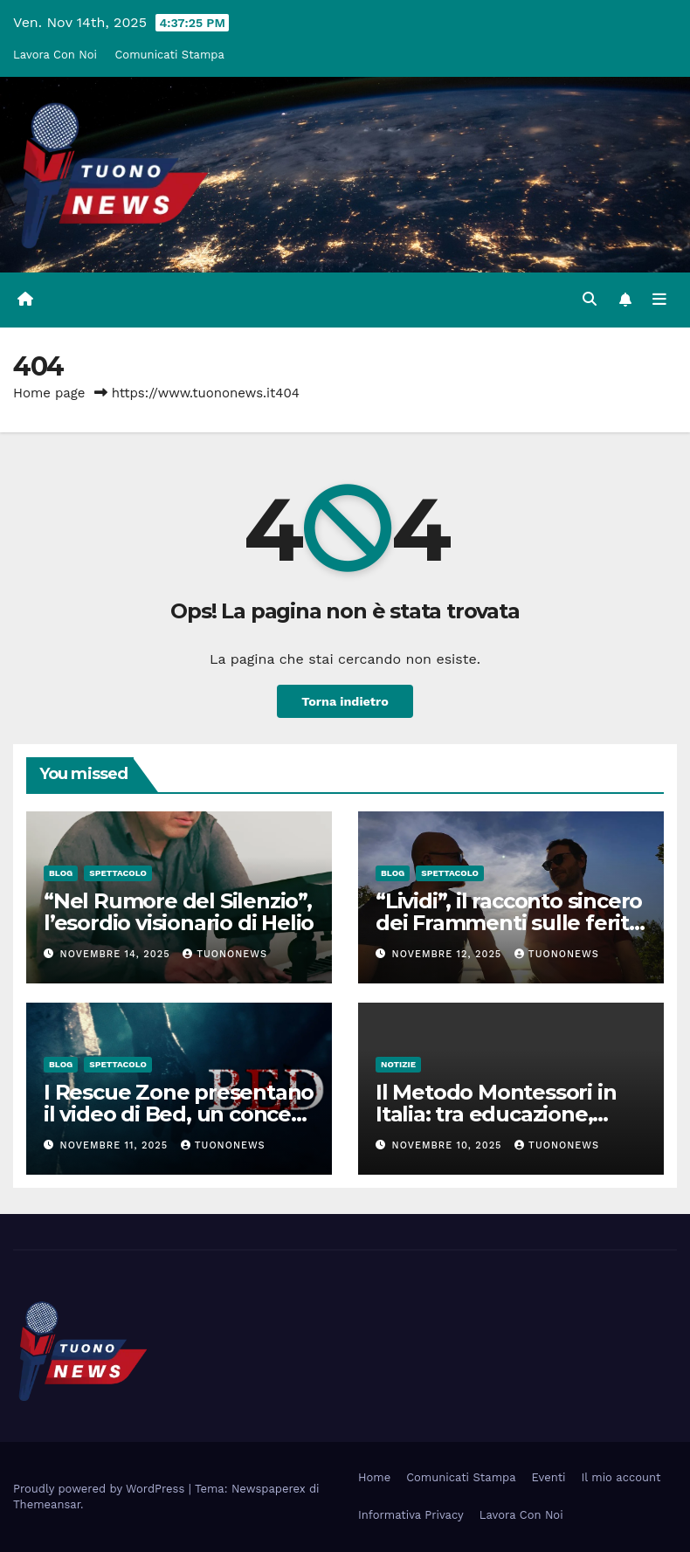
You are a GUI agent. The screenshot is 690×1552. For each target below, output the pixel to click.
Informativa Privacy (411, 1514)
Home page (49, 393)
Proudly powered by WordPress (101, 1488)
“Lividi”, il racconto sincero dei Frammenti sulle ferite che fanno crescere (509, 922)
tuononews (225, 954)
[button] (590, 299)
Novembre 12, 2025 (449, 954)
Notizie (398, 1064)
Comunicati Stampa (169, 54)
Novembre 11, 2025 (116, 1145)
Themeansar (46, 1504)
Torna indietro (345, 701)
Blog (60, 873)
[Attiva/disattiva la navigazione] (659, 299)
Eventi (549, 1477)
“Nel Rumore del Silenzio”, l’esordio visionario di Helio (179, 911)
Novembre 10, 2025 (449, 1145)
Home (374, 1477)
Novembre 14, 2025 (117, 954)
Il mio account (621, 1477)
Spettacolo (118, 873)
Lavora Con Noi (55, 54)
